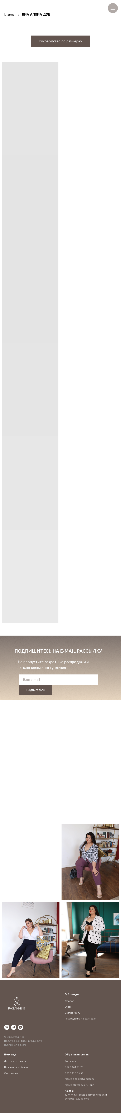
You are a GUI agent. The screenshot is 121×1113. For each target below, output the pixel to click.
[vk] (6, 1027)
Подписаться (35, 690)
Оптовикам (11, 1073)
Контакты (70, 1061)
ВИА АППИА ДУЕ (36, 14)
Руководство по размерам (81, 1018)
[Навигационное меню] (113, 8)
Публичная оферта (15, 1044)
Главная (10, 14)
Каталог (69, 1001)
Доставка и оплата (15, 1061)
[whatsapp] (20, 1027)
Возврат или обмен (16, 1067)
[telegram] (13, 1027)
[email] (58, 679)
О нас (68, 1006)
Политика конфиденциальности (23, 1040)
